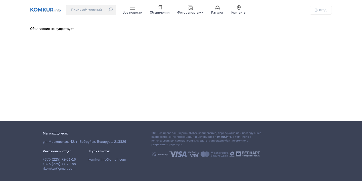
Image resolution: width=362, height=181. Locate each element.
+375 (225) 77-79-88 (59, 164)
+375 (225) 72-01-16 (59, 159)
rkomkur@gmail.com (59, 168)
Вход (321, 10)
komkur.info (223, 137)
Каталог (217, 10)
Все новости (132, 10)
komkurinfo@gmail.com (107, 159)
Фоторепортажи (190, 10)
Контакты (238, 10)
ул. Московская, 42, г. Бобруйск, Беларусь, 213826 (84, 142)
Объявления (160, 10)
